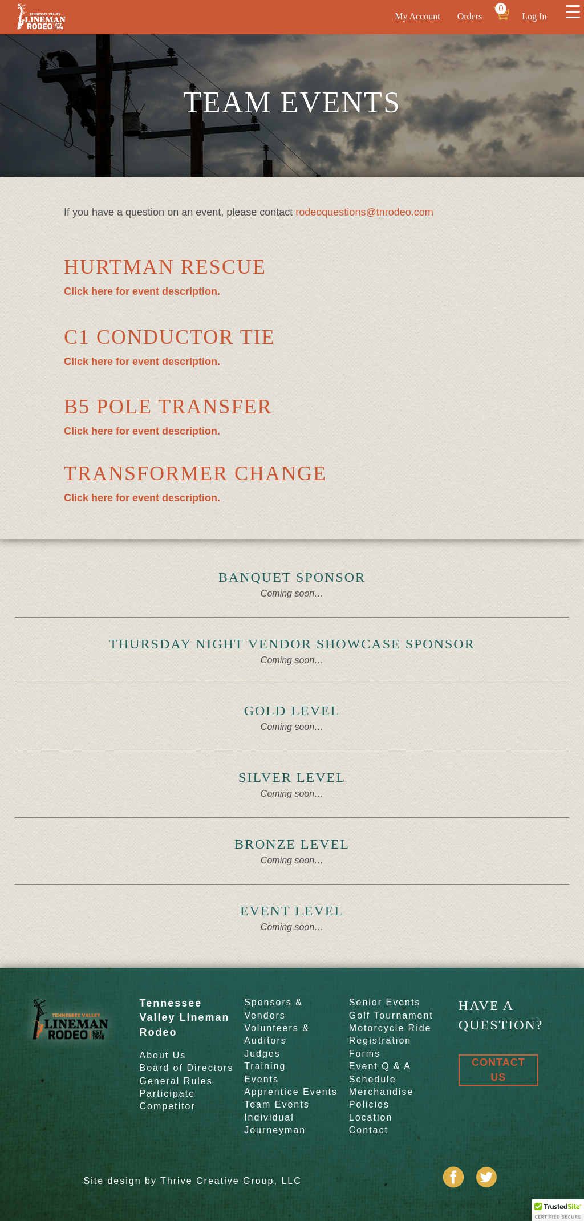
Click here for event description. (142, 291)
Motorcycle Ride (390, 1028)
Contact (368, 1130)
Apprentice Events (291, 1092)
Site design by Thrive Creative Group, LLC (192, 1181)
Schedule (372, 1079)
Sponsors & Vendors (273, 1008)
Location (371, 1117)
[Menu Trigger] (572, 11)
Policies (369, 1104)
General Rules (175, 1081)
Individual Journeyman (275, 1124)
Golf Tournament (391, 1015)
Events (261, 1079)
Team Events (276, 1104)
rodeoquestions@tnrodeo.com (364, 212)
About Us (162, 1055)
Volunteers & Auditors (277, 1034)
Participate (167, 1093)
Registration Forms (380, 1047)
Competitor (167, 1106)
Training (265, 1066)
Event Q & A (380, 1066)
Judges (262, 1053)
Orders (469, 16)
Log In (534, 16)
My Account (417, 16)
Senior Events (385, 1002)
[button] (558, 1210)
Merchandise (381, 1092)
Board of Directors (186, 1068)
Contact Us (498, 1069)
